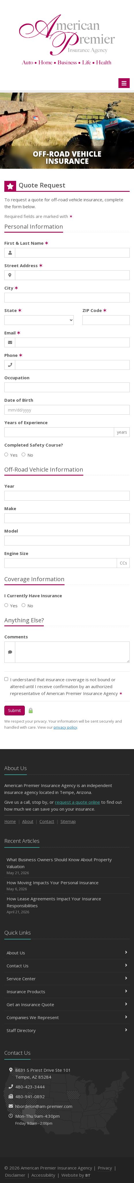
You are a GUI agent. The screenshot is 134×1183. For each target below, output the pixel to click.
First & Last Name (26, 243)
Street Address (23, 265)
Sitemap (68, 821)
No (27, 455)
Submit (14, 710)
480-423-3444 (30, 1087)
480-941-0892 (30, 1096)
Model (11, 531)
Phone (13, 355)
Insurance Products (67, 991)
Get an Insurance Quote (67, 1004)
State (13, 310)
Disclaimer (15, 1175)
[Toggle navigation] (124, 83)
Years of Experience (26, 422)
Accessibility (43, 1175)
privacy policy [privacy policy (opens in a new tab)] (65, 727)
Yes (11, 455)
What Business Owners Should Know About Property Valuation (67, 866)
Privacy (105, 1168)
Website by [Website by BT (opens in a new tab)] (75, 1175)
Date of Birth (18, 400)
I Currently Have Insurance (33, 595)
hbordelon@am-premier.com (43, 1106)
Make (10, 508)
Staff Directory (67, 1030)
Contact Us (67, 965)
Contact (46, 821)
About (27, 821)
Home (10, 821)
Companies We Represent (67, 1017)
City (11, 288)
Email (12, 333)
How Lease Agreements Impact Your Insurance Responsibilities (67, 905)
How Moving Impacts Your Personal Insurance (67, 886)
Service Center (67, 978)
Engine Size (16, 553)
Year (9, 486)
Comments (16, 637)
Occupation (16, 377)
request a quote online (77, 802)
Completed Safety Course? (33, 445)
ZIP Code (94, 310)
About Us (67, 953)
